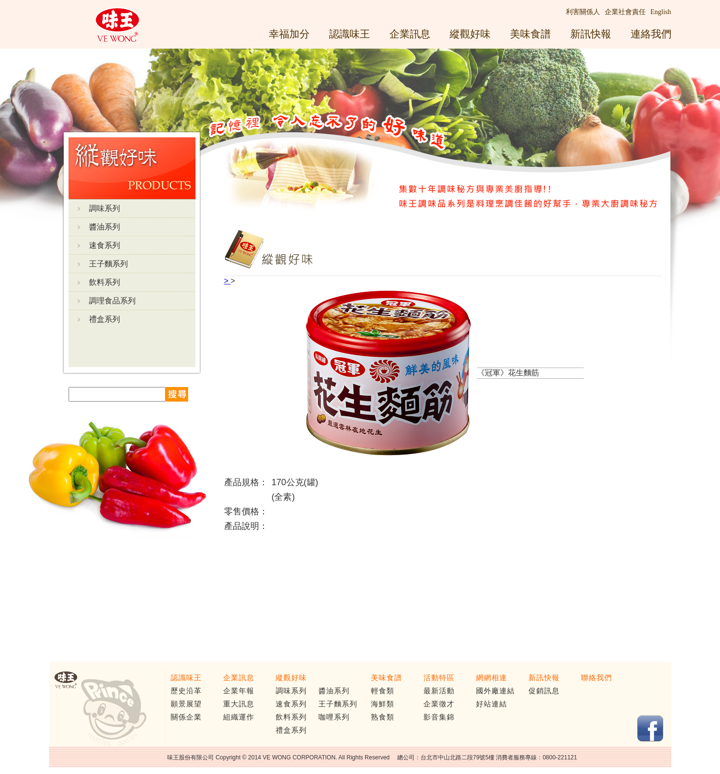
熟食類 (382, 717)
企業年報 (238, 691)
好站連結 (491, 704)
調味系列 (104, 208)
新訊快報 (590, 33)
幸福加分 (289, 33)
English (660, 12)
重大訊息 (238, 704)
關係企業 (186, 717)
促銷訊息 (544, 691)
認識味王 (349, 33)
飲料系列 (104, 282)
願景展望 (186, 704)
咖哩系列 (334, 717)
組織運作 (238, 717)
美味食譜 (530, 33)
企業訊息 (409, 33)
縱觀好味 (470, 33)
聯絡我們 (596, 678)
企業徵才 (439, 704)
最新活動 (439, 691)
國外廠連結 (495, 691)
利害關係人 (583, 12)
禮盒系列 (104, 319)
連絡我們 (651, 33)
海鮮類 (382, 704)
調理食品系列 (112, 301)
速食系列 (104, 245)
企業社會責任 (625, 12)
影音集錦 (439, 717)
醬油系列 (104, 227)
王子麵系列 (108, 264)
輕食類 (382, 691)
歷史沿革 (186, 691)
